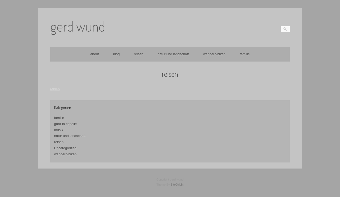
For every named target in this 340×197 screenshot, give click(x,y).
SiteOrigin (177, 184)
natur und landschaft (173, 54)
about (94, 54)
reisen (138, 54)
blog (116, 54)
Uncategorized (65, 148)
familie (245, 54)
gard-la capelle (65, 124)
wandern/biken (214, 54)
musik (58, 130)
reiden (55, 89)
